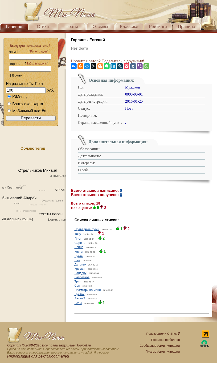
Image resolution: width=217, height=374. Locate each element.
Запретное (82, 277)
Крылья (79, 268)
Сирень (79, 243)
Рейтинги (158, 26)
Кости (78, 251)
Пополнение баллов (165, 340)
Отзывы (100, 26)
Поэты (72, 26)
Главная (14, 26)
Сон (77, 285)
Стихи (43, 26)
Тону (77, 234)
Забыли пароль (36, 63)
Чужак (78, 256)
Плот (78, 238)
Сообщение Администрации (160, 345)
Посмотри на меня (87, 290)
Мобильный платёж (26, 111)
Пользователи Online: (163, 333)
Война (78, 247)
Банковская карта (25, 104)
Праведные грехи (86, 229)
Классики (129, 26)
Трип (77, 281)
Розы (78, 303)
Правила (186, 26)
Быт (77, 260)
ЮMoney (17, 97)
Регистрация (38, 51)
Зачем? (79, 298)
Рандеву (80, 273)
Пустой (79, 294)
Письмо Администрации (162, 351)
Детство (80, 264)
